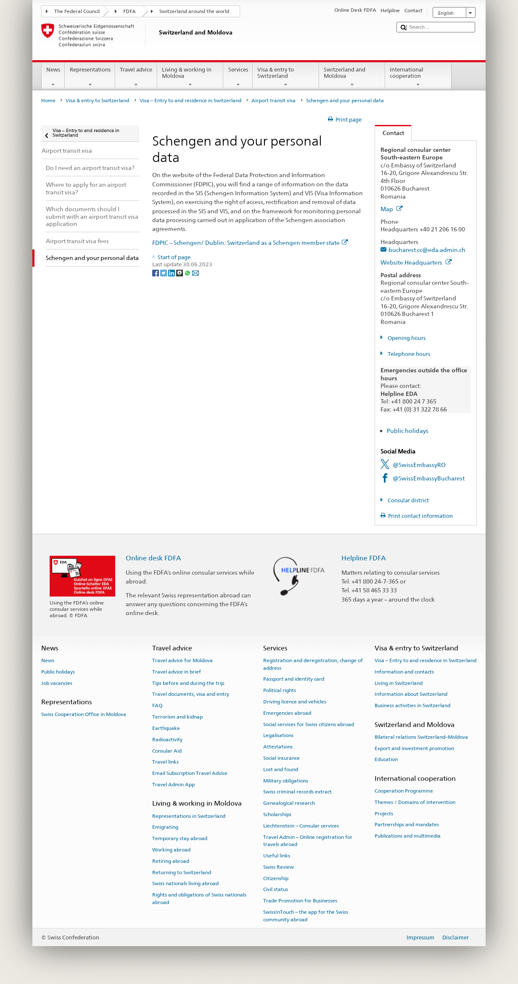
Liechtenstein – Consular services (301, 826)
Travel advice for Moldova (182, 660)
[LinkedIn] (172, 272)
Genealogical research (289, 803)
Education (386, 759)
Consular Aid (167, 750)
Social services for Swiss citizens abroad (308, 724)
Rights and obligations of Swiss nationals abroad (199, 898)
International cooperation (418, 77)
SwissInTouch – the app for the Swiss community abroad (305, 915)
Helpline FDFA (363, 558)
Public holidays (407, 430)
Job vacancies (56, 683)
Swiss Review (278, 867)
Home (48, 100)
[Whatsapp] (188, 272)
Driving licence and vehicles (294, 702)
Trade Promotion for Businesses (300, 901)
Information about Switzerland (411, 694)
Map (392, 208)
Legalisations (278, 735)
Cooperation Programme (404, 791)
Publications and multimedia (408, 836)
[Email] (195, 272)
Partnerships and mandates (407, 825)
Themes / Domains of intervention (415, 802)
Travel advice (136, 77)
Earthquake (166, 728)
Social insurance (281, 758)
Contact (389, 132)
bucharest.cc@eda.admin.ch (426, 249)
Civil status (275, 889)
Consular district (407, 500)
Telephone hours (408, 354)
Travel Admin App (173, 785)
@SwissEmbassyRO (419, 464)
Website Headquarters (416, 262)
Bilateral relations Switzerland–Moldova (421, 737)
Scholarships (277, 814)
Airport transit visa (273, 100)
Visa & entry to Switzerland (286, 77)
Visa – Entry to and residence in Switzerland (190, 100)
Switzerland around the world (194, 11)
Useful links (276, 856)
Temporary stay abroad (179, 838)
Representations (90, 77)
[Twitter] (164, 272)
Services (238, 77)
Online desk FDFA (153, 558)
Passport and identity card (293, 679)
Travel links (165, 762)
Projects (384, 813)
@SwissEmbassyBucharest (429, 478)
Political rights (279, 690)
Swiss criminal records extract (297, 792)
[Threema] (180, 272)
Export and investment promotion (414, 748)
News (53, 77)
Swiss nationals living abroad (185, 883)
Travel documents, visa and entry (190, 694)
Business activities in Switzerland (412, 705)
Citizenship (275, 878)
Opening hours (406, 338)
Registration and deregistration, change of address (313, 664)
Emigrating (165, 827)
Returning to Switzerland (181, 872)
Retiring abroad (170, 861)
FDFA (129, 11)
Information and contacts (404, 672)
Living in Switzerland (399, 683)
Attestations (278, 747)
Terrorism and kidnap (177, 717)
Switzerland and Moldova (352, 77)
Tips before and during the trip (188, 683)
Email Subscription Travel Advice (189, 773)
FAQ (157, 705)
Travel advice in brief (176, 672)
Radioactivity (167, 740)
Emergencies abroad (287, 713)
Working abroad (171, 850)
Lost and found (280, 769)
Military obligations (285, 780)
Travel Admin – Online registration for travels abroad (307, 840)
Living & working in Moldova (190, 77)
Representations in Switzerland (188, 816)
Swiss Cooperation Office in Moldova (83, 714)
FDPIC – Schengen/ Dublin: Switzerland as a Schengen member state (250, 242)
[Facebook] (156, 272)
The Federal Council (77, 11)
